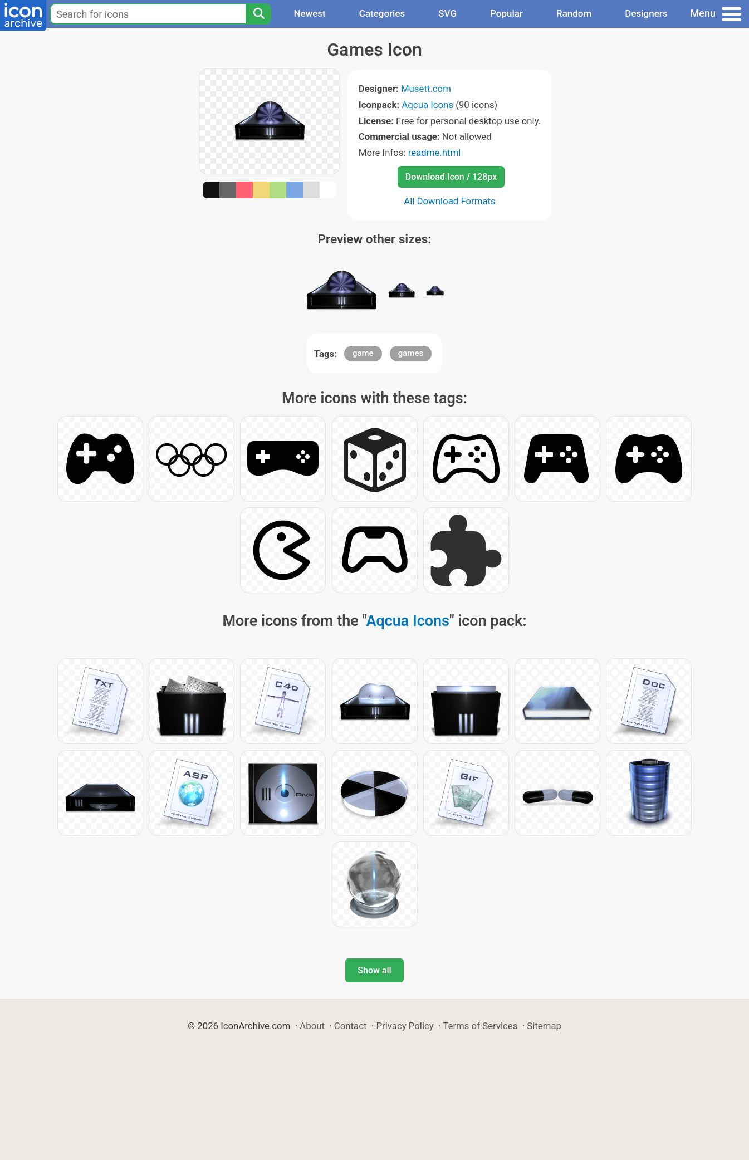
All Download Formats (450, 201)
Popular (506, 13)
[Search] (258, 14)
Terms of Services (480, 1025)
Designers (646, 13)
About (312, 1025)
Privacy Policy (404, 1025)
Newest (309, 13)
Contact (350, 1025)
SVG (447, 13)
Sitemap (544, 1025)
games (410, 353)
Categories (382, 13)
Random (573, 13)
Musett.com (426, 88)
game (363, 353)
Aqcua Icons (427, 104)
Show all (374, 970)
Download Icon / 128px (451, 177)
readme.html (434, 152)
